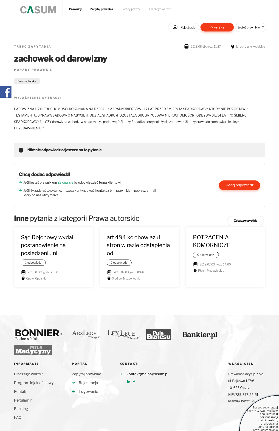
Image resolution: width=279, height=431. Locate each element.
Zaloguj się (217, 27)
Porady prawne (131, 9)
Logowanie (88, 391)
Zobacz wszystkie (245, 220)
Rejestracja (188, 27)
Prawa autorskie (27, 81)
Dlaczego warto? (160, 9)
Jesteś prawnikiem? (251, 27)
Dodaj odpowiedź (240, 185)
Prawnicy (75, 9)
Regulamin (23, 400)
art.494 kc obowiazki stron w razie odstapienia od (138, 245)
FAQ (17, 417)
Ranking (21, 409)
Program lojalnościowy (34, 383)
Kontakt (21, 391)
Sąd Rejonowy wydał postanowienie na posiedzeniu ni (47, 245)
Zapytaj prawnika (101, 9)
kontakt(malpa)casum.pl (147, 374)
